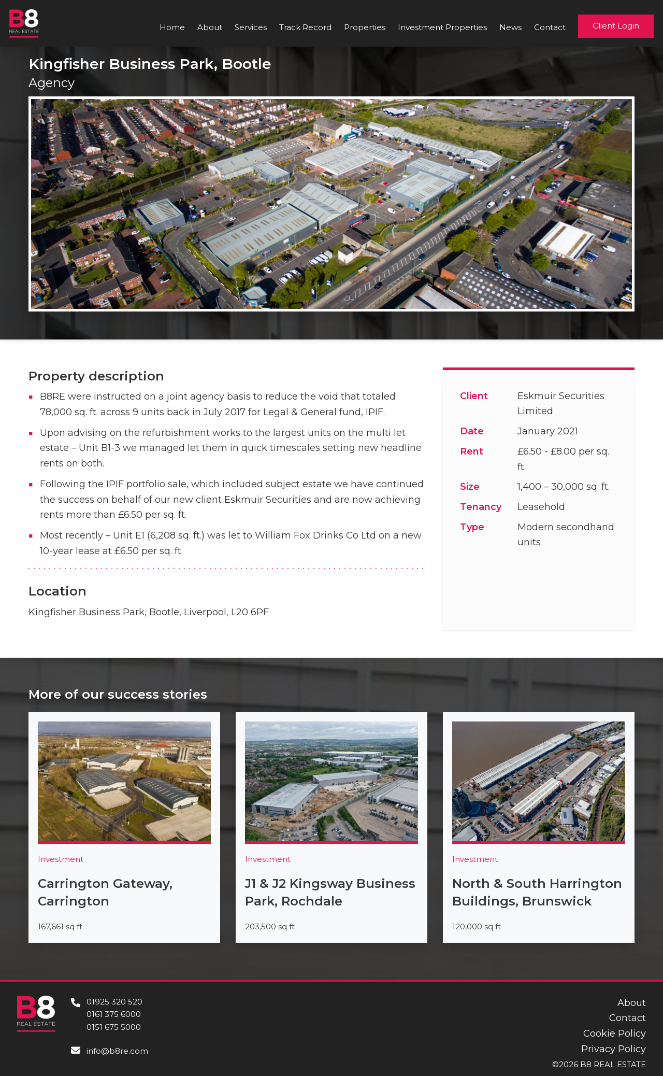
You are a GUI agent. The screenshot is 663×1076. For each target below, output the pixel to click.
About (209, 27)
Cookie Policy (614, 1033)
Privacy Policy (613, 1049)
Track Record (305, 27)
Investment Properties (442, 27)
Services (251, 27)
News (510, 27)
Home (172, 27)
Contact (550, 27)
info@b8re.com (117, 1051)
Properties (364, 27)
